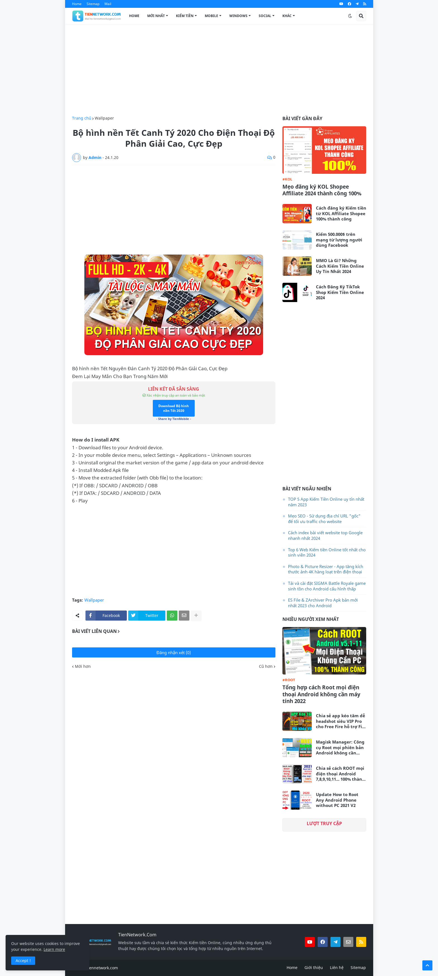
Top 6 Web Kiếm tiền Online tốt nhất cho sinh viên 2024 (327, 552)
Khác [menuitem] (287, 15)
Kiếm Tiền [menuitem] (185, 15)
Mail (107, 3)
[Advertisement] (219, 70)
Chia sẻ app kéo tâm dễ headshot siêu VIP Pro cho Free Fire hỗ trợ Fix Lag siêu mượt (340, 721)
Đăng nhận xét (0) (173, 652)
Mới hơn (83, 666)
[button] (350, 16)
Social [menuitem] (265, 15)
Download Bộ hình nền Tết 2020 (173, 408)
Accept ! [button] (23, 960)
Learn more (54, 949)
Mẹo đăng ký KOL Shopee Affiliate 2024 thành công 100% (321, 190)
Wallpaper (104, 118)
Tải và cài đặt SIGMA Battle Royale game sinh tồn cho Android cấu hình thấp (327, 586)
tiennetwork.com (102, 967)
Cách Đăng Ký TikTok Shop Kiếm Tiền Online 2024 (340, 292)
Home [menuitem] (134, 15)
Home (77, 3)
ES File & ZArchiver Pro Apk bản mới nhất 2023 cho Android (323, 602)
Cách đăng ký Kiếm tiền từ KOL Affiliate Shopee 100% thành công (341, 213)
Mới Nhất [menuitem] (156, 15)
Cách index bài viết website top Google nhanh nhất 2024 (325, 535)
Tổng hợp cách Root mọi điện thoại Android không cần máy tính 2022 (321, 694)
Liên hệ (337, 967)
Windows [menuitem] (238, 15)
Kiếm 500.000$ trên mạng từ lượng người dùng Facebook (339, 240)
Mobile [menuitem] (211, 15)
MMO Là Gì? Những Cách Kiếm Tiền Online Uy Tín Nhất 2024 (340, 266)
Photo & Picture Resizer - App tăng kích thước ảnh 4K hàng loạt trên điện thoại (325, 569)
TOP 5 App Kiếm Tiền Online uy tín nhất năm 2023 (326, 501)
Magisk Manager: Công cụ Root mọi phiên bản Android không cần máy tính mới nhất (340, 747)
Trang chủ (81, 118)
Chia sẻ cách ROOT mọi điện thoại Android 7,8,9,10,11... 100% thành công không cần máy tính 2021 (340, 774)
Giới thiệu (313, 967)
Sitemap (93, 3)
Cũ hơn (266, 666)
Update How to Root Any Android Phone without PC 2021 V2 (337, 800)
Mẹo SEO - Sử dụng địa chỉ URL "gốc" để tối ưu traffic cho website (324, 518)
